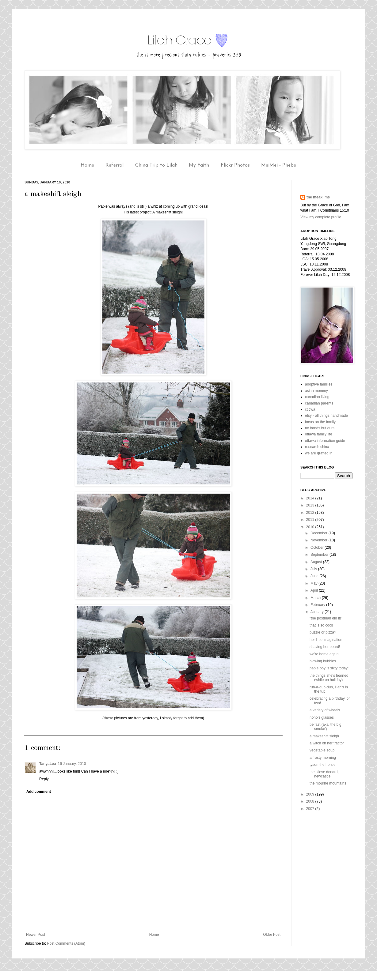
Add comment (38, 791)
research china (317, 447)
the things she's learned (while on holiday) (329, 677)
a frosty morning (323, 757)
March (316, 598)
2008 (310, 801)
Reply (44, 779)
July (314, 569)
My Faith (199, 165)
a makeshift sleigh (324, 736)
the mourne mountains (328, 783)
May (314, 583)
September (319, 554)
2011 (310, 519)
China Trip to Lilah (156, 165)
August (316, 562)
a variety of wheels (325, 710)
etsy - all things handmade (326, 415)
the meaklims (318, 197)
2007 (310, 809)
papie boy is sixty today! (329, 668)
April (314, 590)
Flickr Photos (235, 165)
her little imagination (326, 640)
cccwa (310, 409)
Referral (114, 165)
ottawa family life (318, 434)
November (319, 540)
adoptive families (318, 384)
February (318, 605)
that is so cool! (321, 625)
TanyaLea (47, 764)
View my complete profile (320, 217)
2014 (310, 498)
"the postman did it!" (326, 618)
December (319, 533)
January (317, 612)
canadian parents (319, 403)
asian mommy (316, 391)
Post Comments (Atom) (66, 943)
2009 (310, 794)
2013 (310, 505)
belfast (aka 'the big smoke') (325, 726)
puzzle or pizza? (323, 632)
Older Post (271, 934)
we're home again (324, 654)
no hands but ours (319, 428)
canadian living (317, 397)
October (317, 547)
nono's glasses (322, 717)
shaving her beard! (325, 647)
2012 (310, 512)
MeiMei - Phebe (278, 165)
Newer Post (35, 934)
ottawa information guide (325, 440)
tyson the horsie (323, 764)
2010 (310, 527)
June (314, 576)
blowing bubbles (323, 661)
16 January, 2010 (72, 764)
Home (87, 165)
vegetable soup (322, 750)
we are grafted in (318, 453)
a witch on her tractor (327, 743)
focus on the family (320, 422)
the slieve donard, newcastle (324, 774)
